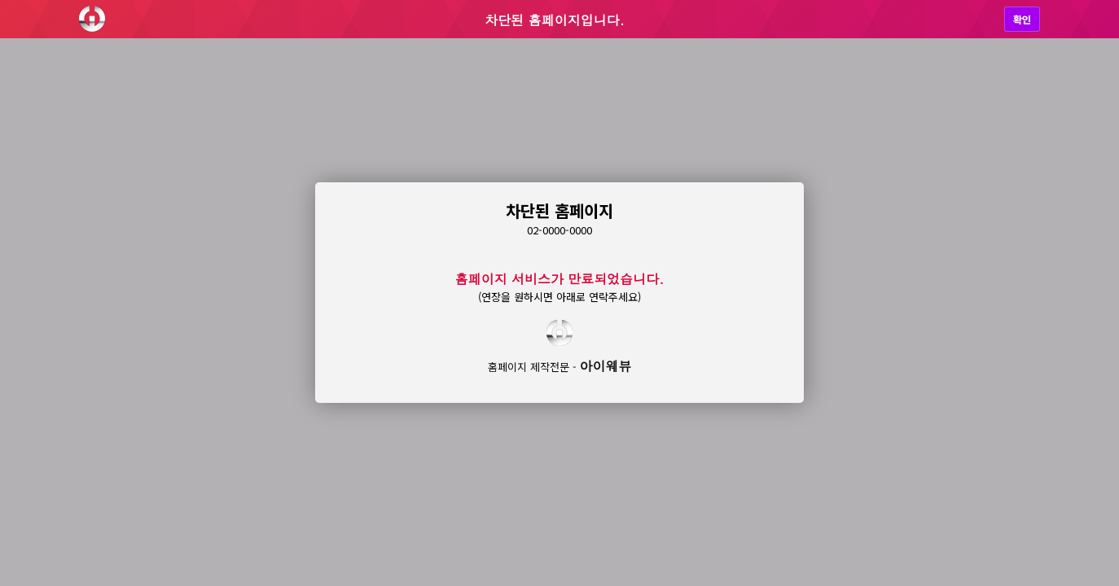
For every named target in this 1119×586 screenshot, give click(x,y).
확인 (1022, 19)
